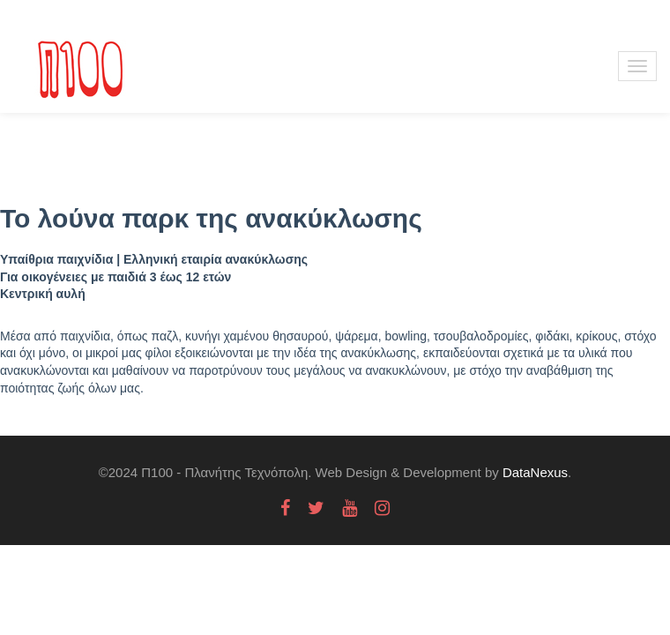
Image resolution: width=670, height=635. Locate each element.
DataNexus (535, 472)
